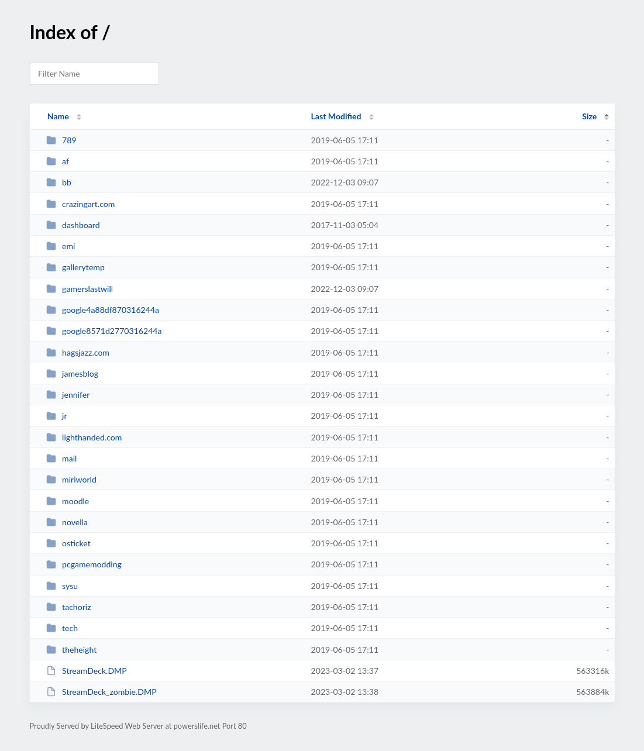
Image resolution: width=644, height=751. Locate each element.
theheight (71, 649)
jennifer (68, 394)
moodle (67, 501)
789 (61, 140)
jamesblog (72, 373)
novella (67, 522)
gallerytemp (75, 267)
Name (58, 116)
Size (589, 116)
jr (56, 416)
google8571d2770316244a (104, 331)
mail (61, 458)
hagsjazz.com (77, 352)
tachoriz (68, 607)
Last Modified (336, 116)
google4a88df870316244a (102, 310)
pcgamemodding (84, 564)
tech (62, 628)
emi (60, 246)
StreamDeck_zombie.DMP (101, 692)
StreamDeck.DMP (86, 671)
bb (58, 182)
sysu (62, 586)
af (57, 161)
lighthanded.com (84, 437)
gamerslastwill (79, 289)
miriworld (71, 479)
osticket (68, 543)
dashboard (73, 225)
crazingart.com (80, 204)
